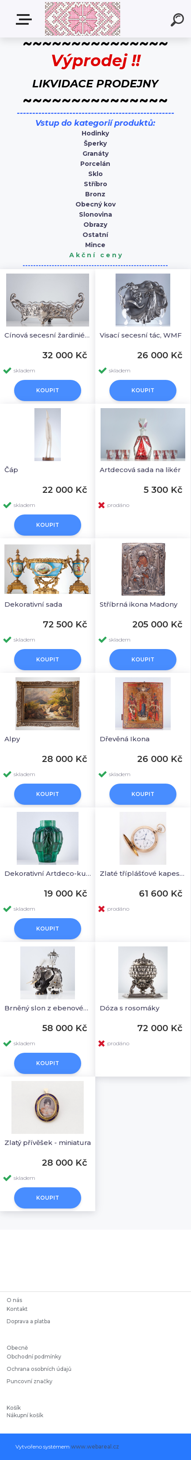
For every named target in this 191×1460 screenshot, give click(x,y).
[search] (179, 21)
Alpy (12, 739)
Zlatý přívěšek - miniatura (47, 1142)
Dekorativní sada (33, 604)
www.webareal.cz (95, 1446)
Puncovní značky (29, 1381)
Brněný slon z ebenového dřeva (47, 1008)
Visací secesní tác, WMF (141, 335)
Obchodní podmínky (34, 1356)
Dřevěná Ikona (125, 739)
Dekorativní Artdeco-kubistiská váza (47, 873)
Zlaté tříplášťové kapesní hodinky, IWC (143, 873)
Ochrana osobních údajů (39, 1369)
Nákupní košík (25, 1415)
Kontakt (18, 1309)
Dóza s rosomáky (129, 1008)
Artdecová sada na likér (140, 469)
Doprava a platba (28, 1321)
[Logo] (82, 19)
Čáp (11, 469)
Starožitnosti (25, 19)
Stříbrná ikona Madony (138, 604)
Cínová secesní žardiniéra (47, 335)
